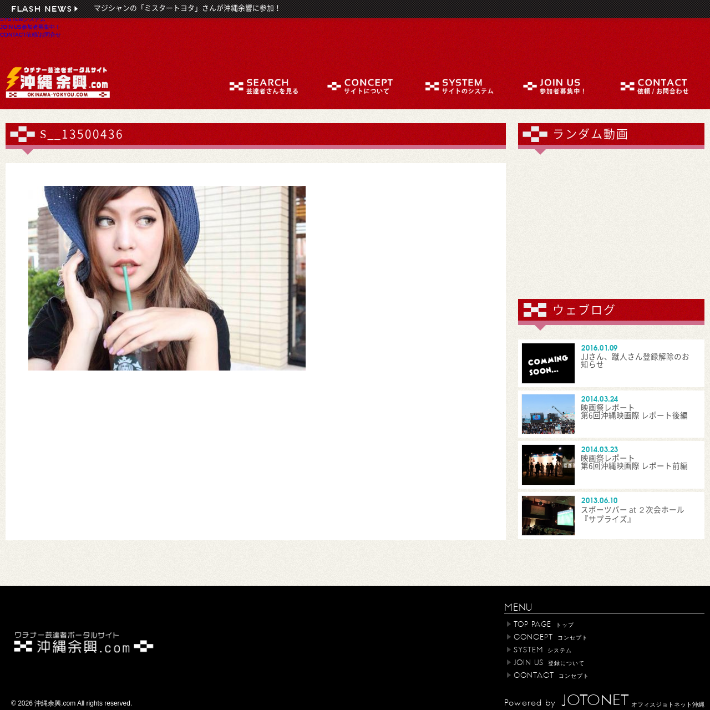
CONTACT (30, 34)
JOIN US (30, 26)
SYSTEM (22, 19)
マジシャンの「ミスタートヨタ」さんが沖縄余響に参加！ (187, 8)
